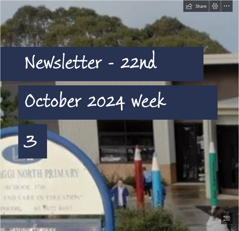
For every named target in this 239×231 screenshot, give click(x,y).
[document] (119, 115)
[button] (196, 6)
